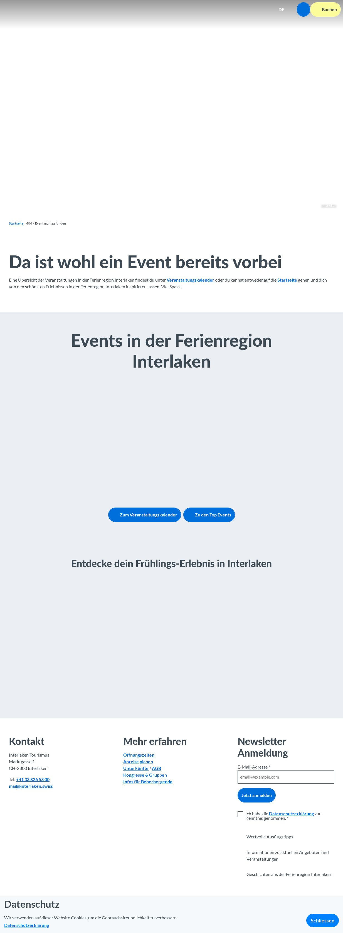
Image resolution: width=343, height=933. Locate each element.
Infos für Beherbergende (147, 781)
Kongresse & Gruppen (145, 774)
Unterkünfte (136, 768)
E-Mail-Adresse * (254, 766)
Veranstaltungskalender (190, 279)
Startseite (16, 223)
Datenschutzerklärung (291, 813)
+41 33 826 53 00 (33, 779)
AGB (156, 768)
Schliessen (322, 920)
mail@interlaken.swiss (31, 785)
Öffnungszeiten (138, 754)
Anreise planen (138, 761)
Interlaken (328, 205)
